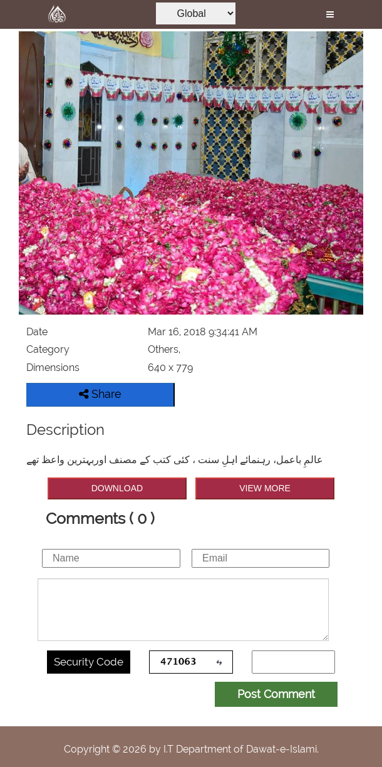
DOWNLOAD (117, 488)
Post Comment (276, 694)
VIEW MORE (265, 488)
